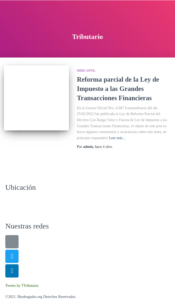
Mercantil (86, 70)
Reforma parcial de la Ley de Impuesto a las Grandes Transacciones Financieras (118, 89)
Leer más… (117, 138)
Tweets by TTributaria (21, 286)
